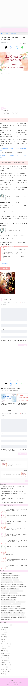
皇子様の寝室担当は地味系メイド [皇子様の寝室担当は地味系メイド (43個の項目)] (6, 612)
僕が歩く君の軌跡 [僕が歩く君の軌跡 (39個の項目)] (20, 584)
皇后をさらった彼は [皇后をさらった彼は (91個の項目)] (19, 610)
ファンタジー (21, 388)
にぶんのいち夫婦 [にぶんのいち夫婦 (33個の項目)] (15, 577)
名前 (3, 323)
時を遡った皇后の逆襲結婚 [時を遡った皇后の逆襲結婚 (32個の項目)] (20, 601)
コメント (4, 307)
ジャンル (4, 637)
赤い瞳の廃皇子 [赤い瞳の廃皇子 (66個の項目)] (13, 617)
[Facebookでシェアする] (11, 47)
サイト (2, 334)
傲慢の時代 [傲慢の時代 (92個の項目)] (14, 584)
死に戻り (5, 627)
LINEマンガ (15, 388)
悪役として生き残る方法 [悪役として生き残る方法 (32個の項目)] (13, 593)
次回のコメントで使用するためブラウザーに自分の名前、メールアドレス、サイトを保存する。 (14, 341)
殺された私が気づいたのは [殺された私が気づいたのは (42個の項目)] (5, 606)
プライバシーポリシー (17, 682)
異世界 (4, 632)
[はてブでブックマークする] (17, 47)
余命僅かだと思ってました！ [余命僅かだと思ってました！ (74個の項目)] (6, 584)
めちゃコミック (6, 662)
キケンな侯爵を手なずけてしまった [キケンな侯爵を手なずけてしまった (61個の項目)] (7, 582)
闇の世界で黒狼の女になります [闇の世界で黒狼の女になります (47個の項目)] (6, 619)
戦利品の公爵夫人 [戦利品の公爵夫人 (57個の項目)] (13, 597)
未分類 (3, 674)
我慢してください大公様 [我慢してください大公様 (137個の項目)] (5, 597)
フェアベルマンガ (6, 669)
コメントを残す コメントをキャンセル (10, 113)
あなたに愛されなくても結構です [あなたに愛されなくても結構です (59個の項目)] (6, 573)
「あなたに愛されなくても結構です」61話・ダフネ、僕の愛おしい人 (13, 494)
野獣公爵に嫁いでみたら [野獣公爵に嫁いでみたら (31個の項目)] (22, 617)
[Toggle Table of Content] (25, 108)
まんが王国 (5, 660)
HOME (14, 680)
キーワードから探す (6, 625)
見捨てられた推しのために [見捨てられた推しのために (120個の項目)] (5, 617)
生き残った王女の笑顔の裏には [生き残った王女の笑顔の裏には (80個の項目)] (20, 608)
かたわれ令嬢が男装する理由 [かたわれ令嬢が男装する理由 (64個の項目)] (6, 577)
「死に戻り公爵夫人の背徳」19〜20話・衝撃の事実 (12, 502)
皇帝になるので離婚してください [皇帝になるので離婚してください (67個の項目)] (19, 612)
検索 (26, 481)
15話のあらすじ (6, 110)
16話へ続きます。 (5, 263)
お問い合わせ (9, 682)
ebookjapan (10, 388)
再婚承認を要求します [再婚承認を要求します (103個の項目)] (4, 586)
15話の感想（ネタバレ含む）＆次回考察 (10, 112)
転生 (4, 634)
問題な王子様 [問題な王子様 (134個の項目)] (3, 588)
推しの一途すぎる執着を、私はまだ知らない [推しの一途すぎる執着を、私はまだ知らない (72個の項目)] (8, 599)
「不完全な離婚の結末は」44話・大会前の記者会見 (12, 491)
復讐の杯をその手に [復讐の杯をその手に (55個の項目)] (4, 593)
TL (3, 641)
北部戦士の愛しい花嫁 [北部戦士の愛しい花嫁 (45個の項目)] (22, 586)
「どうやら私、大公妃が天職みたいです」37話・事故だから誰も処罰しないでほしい (13, 487)
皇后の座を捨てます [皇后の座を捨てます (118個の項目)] (11, 610)
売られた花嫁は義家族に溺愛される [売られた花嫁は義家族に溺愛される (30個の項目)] (13, 588)
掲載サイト (4, 651)
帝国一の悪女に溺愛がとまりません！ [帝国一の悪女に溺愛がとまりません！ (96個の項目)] (17, 590)
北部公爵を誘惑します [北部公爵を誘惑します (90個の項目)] (13, 586)
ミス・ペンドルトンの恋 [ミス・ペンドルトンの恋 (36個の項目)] (18, 582)
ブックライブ (6, 671)
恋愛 (4, 648)
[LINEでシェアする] (22, 47)
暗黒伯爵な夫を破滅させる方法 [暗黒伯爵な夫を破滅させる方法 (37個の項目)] (6, 604)
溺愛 (4, 630)
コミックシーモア (6, 664)
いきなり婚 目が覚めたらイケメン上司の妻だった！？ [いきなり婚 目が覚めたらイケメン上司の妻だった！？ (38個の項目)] (10, 575)
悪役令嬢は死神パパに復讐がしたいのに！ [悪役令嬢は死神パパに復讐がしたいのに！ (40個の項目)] (8, 595)
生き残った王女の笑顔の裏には (12, 390)
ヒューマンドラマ (6, 644)
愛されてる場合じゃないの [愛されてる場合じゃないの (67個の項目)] (20, 595)
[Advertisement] (14, 14)
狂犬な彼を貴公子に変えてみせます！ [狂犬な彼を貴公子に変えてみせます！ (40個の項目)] (7, 608)
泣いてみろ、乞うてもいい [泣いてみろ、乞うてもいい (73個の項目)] (15, 606)
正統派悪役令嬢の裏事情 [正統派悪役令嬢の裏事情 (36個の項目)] (17, 604)
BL (3, 639)
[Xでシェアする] (6, 47)
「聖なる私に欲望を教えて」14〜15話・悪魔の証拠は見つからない (13, 499)
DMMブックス (6, 653)
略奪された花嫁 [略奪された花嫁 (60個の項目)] (3, 610)
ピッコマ (5, 667)
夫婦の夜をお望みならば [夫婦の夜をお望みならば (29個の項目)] (5, 590)
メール (3, 329)
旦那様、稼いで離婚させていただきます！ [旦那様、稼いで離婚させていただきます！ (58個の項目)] (8, 601)
